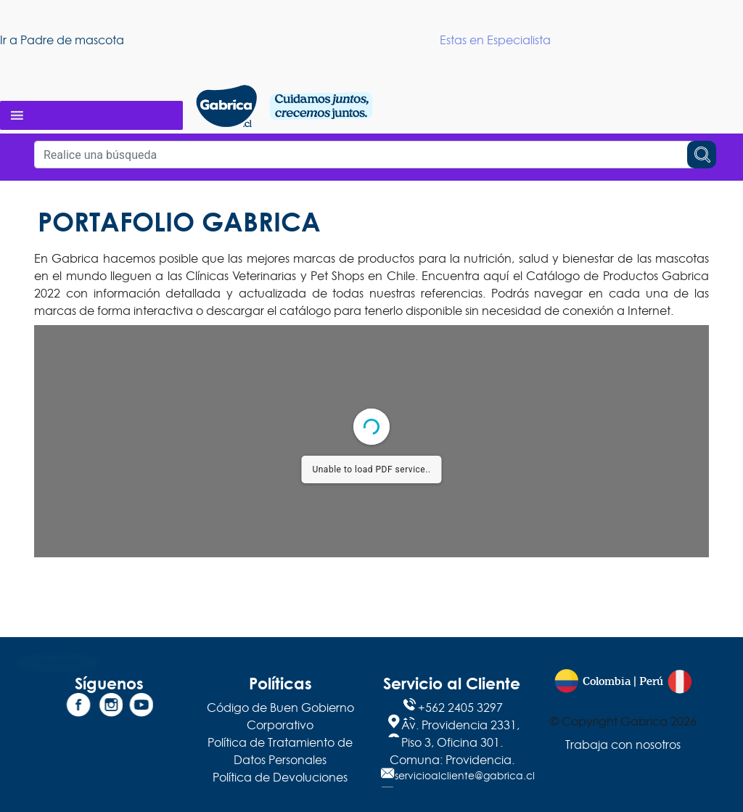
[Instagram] (109, 707)
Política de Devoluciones (280, 777)
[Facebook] (78, 707)
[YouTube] (139, 707)
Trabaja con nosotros (623, 744)
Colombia (607, 682)
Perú (651, 682)
